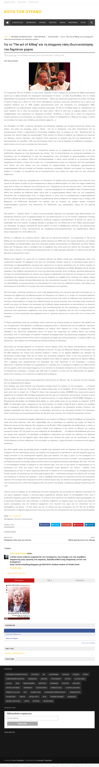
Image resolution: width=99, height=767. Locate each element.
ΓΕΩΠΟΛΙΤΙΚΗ (41, 691)
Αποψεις (42, 23)
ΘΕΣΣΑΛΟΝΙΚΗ (29, 687)
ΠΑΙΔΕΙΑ (76, 678)
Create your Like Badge (88, 646)
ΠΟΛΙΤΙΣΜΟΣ (56, 682)
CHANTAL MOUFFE (73, 691)
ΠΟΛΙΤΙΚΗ (35, 678)
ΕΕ (44, 678)
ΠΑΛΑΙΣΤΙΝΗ (10, 700)
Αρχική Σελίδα (9, 2)
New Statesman (15, 519)
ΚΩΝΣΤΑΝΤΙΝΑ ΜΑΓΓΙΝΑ (15, 682)
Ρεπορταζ (53, 23)
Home (6, 37)
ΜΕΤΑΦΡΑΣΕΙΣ (40, 37)
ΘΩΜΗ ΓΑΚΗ (35, 695)
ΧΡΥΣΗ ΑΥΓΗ (34, 700)
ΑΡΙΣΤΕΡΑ (42, 687)
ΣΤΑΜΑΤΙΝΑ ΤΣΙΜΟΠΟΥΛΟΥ (55, 695)
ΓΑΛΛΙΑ (8, 687)
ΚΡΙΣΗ (85, 678)
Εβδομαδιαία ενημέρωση (19, 717)
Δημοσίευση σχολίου (17, 576)
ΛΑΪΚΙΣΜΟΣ (32, 682)
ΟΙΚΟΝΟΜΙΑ (53, 678)
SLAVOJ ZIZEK (53, 37)
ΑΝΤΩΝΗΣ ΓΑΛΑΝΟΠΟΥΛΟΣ (21, 37)
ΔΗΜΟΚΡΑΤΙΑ (75, 695)
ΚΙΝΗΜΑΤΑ (28, 691)
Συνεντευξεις (18, 23)
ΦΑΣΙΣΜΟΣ (72, 700)
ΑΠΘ (17, 687)
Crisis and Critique (18, 557)
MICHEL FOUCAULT (13, 704)
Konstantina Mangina (12, 637)
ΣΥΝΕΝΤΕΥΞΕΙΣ (56, 691)
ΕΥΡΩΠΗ (65, 687)
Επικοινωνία (34, 2)
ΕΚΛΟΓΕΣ (76, 687)
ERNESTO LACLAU (13, 695)
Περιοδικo (19, 584)
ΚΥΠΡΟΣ (36, 704)
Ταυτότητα (22, 2)
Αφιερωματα (73, 23)
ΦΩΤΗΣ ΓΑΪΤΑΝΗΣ (13, 691)
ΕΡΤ (25, 695)
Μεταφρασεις (31, 23)
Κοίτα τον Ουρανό (12, 642)
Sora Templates (18, 764)
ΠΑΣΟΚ (22, 700)
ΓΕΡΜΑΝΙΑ (54, 687)
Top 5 (49, 584)
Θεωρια (62, 23)
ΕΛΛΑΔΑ (66, 678)
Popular (80, 584)
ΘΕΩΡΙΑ (44, 682)
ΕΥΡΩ (27, 704)
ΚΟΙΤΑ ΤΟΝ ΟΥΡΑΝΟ (23, 11)
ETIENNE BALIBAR (56, 700)
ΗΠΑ (44, 700)
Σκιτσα (83, 23)
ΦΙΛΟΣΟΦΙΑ (48, 704)
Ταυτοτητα (10, 29)
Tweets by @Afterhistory (14, 656)
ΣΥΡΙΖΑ (67, 682)
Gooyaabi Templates (44, 764)
